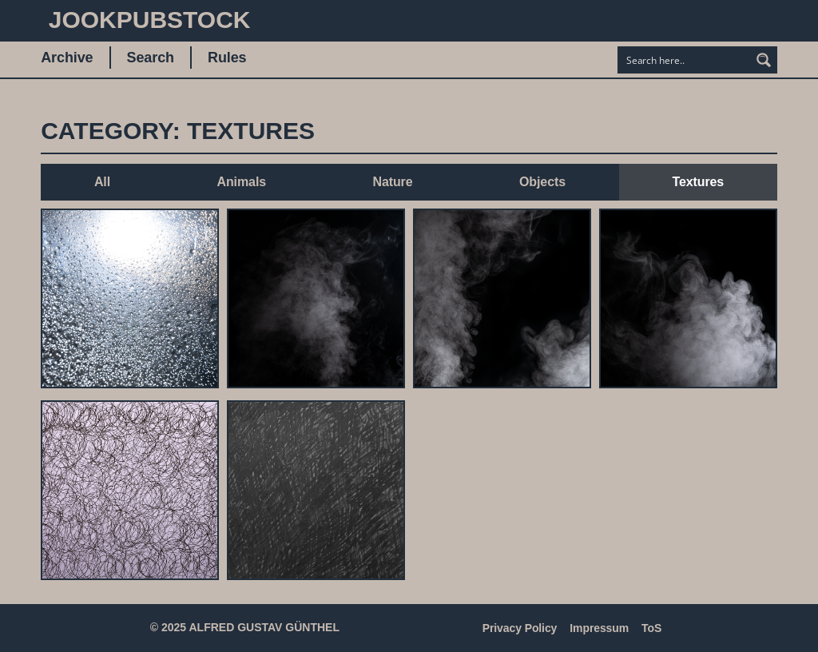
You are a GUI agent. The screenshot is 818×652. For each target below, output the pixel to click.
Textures (698, 182)
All (102, 182)
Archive (67, 58)
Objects (542, 182)
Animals (241, 182)
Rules (227, 58)
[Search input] (684, 60)
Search (150, 58)
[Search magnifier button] (763, 60)
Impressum (599, 628)
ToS (651, 628)
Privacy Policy (520, 628)
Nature (392, 182)
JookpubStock (150, 19)
